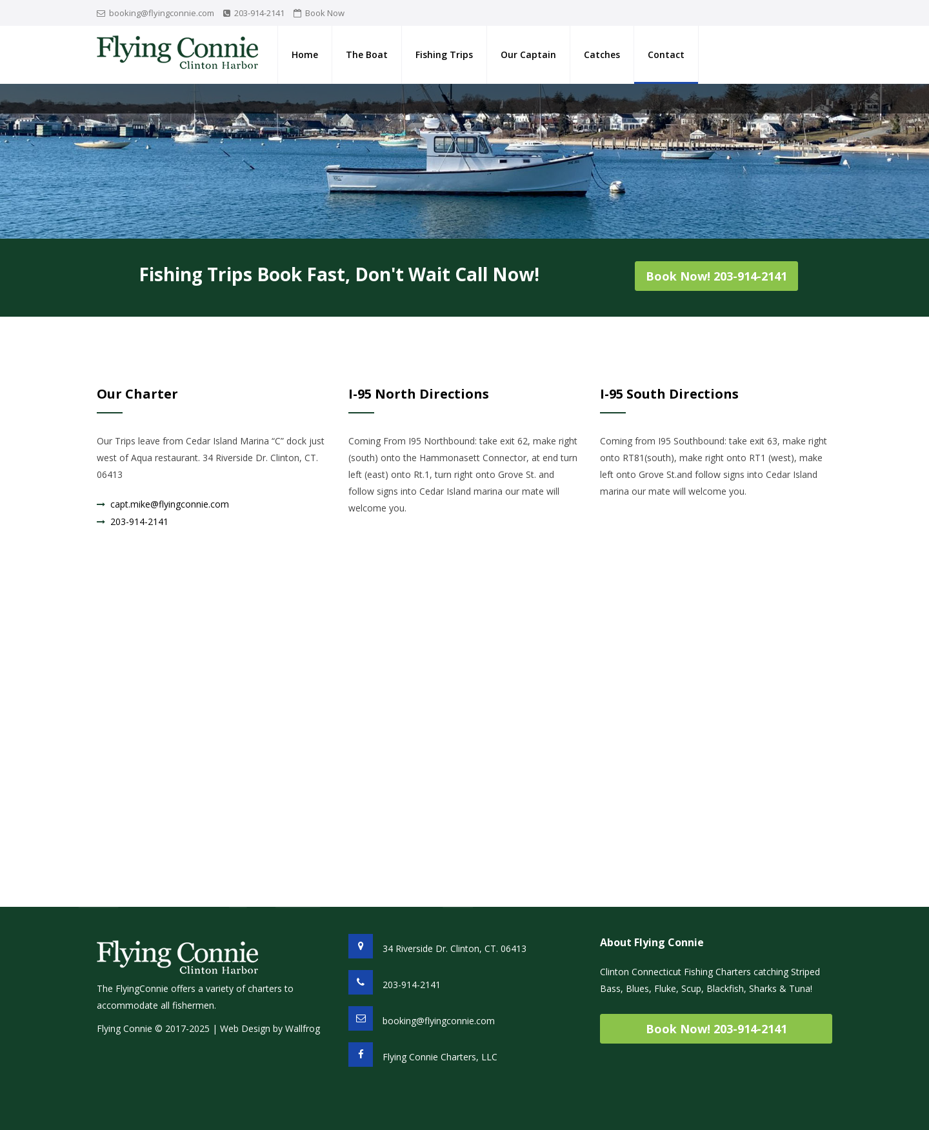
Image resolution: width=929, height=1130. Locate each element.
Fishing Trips (444, 54)
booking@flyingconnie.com (161, 13)
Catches (602, 54)
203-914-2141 (259, 13)
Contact (666, 54)
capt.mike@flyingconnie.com (169, 504)
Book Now (325, 13)
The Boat (367, 54)
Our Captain (528, 54)
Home (305, 54)
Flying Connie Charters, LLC (440, 1057)
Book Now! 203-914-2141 (716, 276)
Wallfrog (302, 1028)
